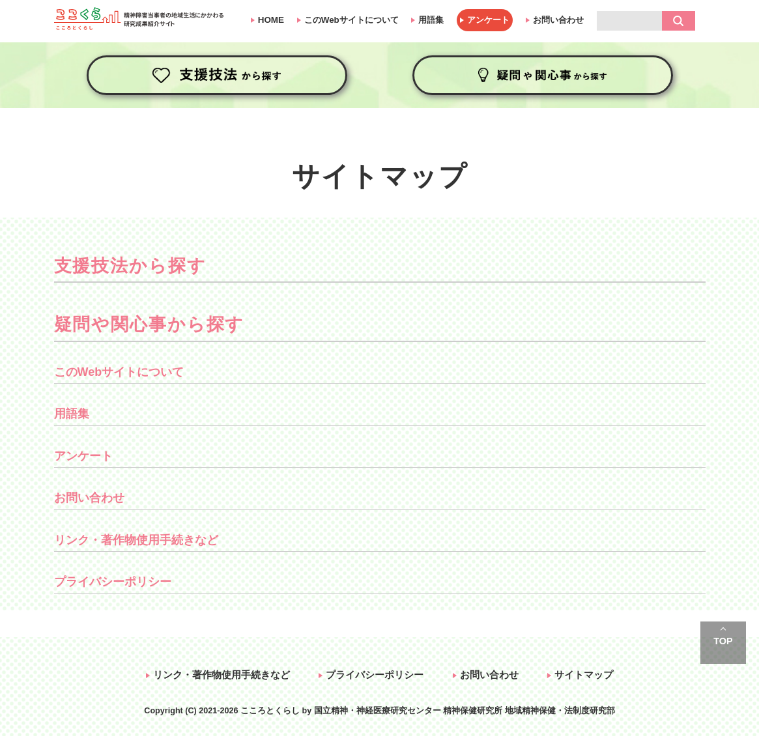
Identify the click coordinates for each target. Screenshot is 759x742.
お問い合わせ (558, 20)
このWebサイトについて (351, 20)
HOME (271, 20)
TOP (722, 641)
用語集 (431, 20)
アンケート (488, 20)
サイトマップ (583, 675)
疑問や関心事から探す (542, 75)
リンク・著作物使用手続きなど (136, 540)
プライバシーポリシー (112, 581)
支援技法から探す (217, 75)
